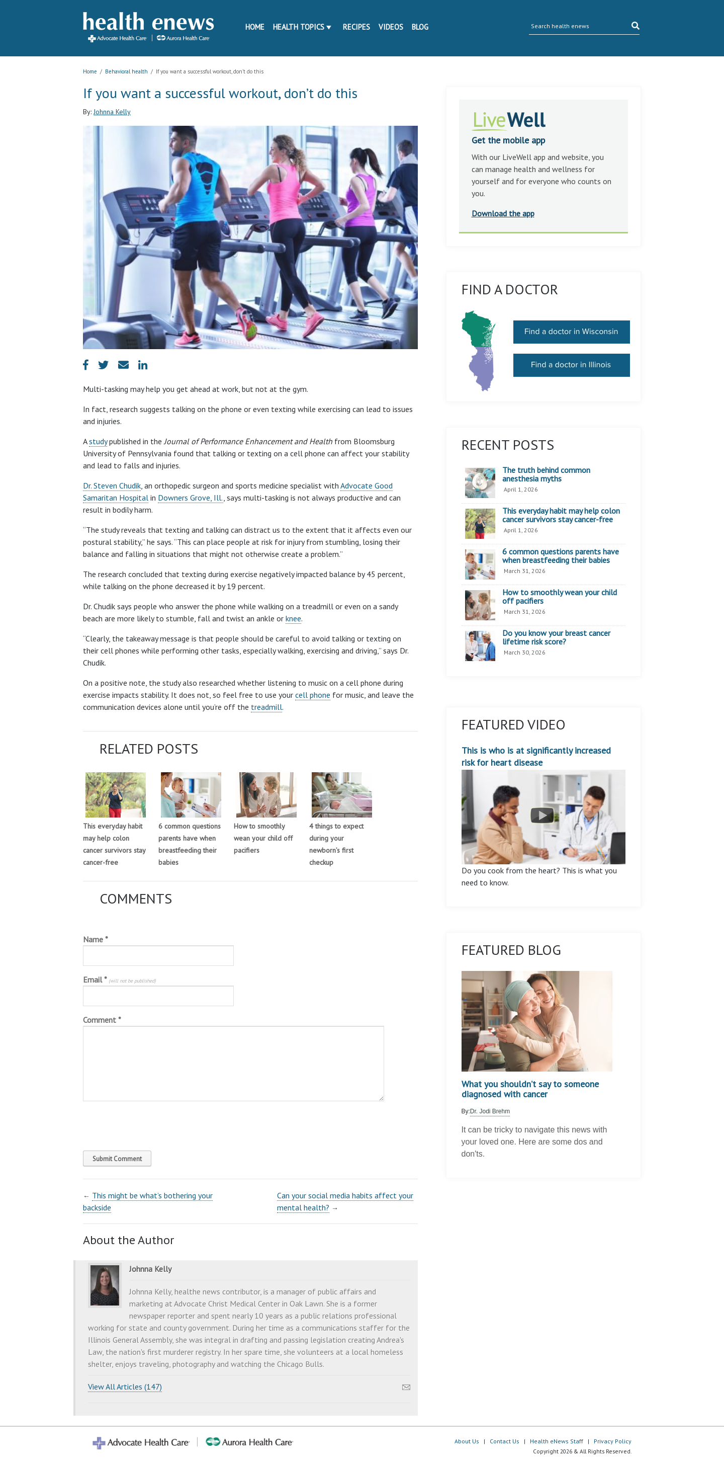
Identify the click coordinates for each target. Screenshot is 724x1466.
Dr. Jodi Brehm (490, 1111)
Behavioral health (126, 71)
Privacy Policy (612, 1441)
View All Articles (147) (125, 1386)
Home (254, 27)
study (98, 441)
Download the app (503, 213)
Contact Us (504, 1441)
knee (293, 618)
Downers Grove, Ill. (190, 498)
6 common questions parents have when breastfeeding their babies (560, 556)
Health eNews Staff (556, 1441)
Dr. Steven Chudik (112, 485)
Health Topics (298, 27)
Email (119, 979)
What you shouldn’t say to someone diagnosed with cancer (530, 1089)
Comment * (102, 1020)
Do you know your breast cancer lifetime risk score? (556, 637)
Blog (420, 27)
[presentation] (151, 1123)
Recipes (356, 27)
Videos (391, 27)
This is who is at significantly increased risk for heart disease (544, 804)
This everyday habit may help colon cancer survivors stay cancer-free (561, 515)
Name (95, 939)
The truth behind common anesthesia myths (546, 474)
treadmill (266, 707)
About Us (467, 1441)
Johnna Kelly (112, 111)
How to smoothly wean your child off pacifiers (263, 838)
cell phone (312, 695)
